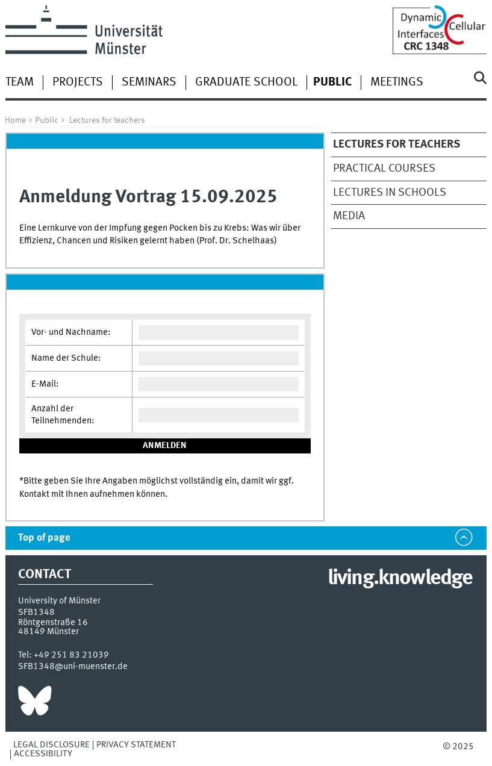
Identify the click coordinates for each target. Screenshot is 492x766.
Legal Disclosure (51, 745)
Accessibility (43, 754)
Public (46, 120)
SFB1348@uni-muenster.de (73, 666)
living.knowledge (400, 579)
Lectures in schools (389, 192)
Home (15, 120)
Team (19, 82)
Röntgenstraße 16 (53, 622)
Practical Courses (384, 168)
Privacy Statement (136, 745)
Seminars (149, 82)
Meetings (396, 82)
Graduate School (246, 82)
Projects (77, 82)
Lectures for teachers (107, 120)
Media (349, 216)
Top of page (44, 538)
